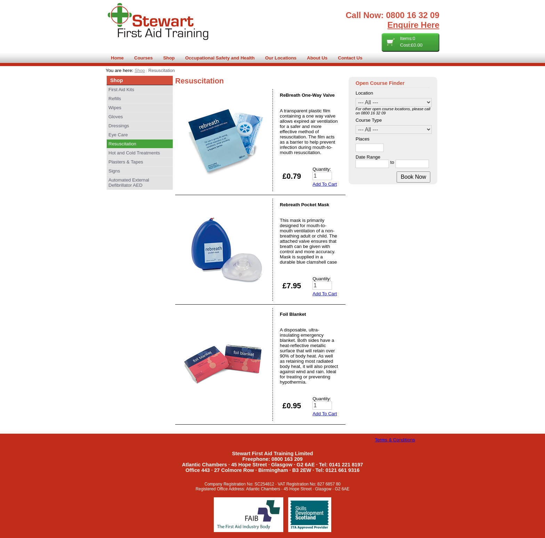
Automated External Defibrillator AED (128, 182)
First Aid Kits (121, 89)
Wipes (114, 107)
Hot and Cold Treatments (134, 152)
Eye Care (118, 134)
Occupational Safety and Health (220, 58)
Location (364, 93)
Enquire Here (413, 25)
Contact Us (350, 58)
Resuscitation (122, 143)
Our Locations (280, 58)
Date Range (368, 157)
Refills (114, 98)
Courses (143, 58)
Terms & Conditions (395, 439)
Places (362, 139)
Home (117, 58)
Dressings (118, 125)
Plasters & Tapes (125, 161)
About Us (317, 58)
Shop (168, 58)
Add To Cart (324, 184)
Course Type (369, 120)
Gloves (115, 116)
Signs (114, 171)
